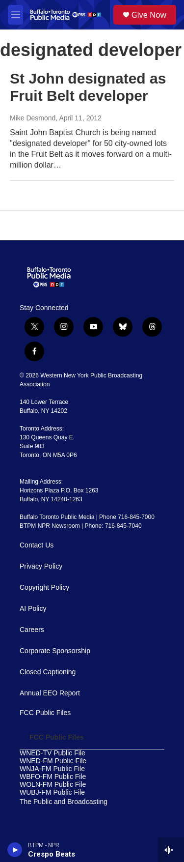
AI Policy (33, 608)
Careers (32, 629)
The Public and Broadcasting (63, 801)
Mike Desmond (32, 118)
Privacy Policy (41, 566)
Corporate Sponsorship (55, 651)
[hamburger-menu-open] (15, 15)
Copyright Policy (44, 587)
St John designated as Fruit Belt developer (88, 87)
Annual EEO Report (50, 693)
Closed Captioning (48, 672)
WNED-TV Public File (52, 753)
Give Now (148, 14)
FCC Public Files (45, 713)
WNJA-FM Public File (52, 769)
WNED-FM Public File (53, 761)
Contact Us (36, 545)
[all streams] (171, 849)
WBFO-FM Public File (53, 776)
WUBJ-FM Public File (52, 792)
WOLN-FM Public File (53, 784)
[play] (15, 850)
